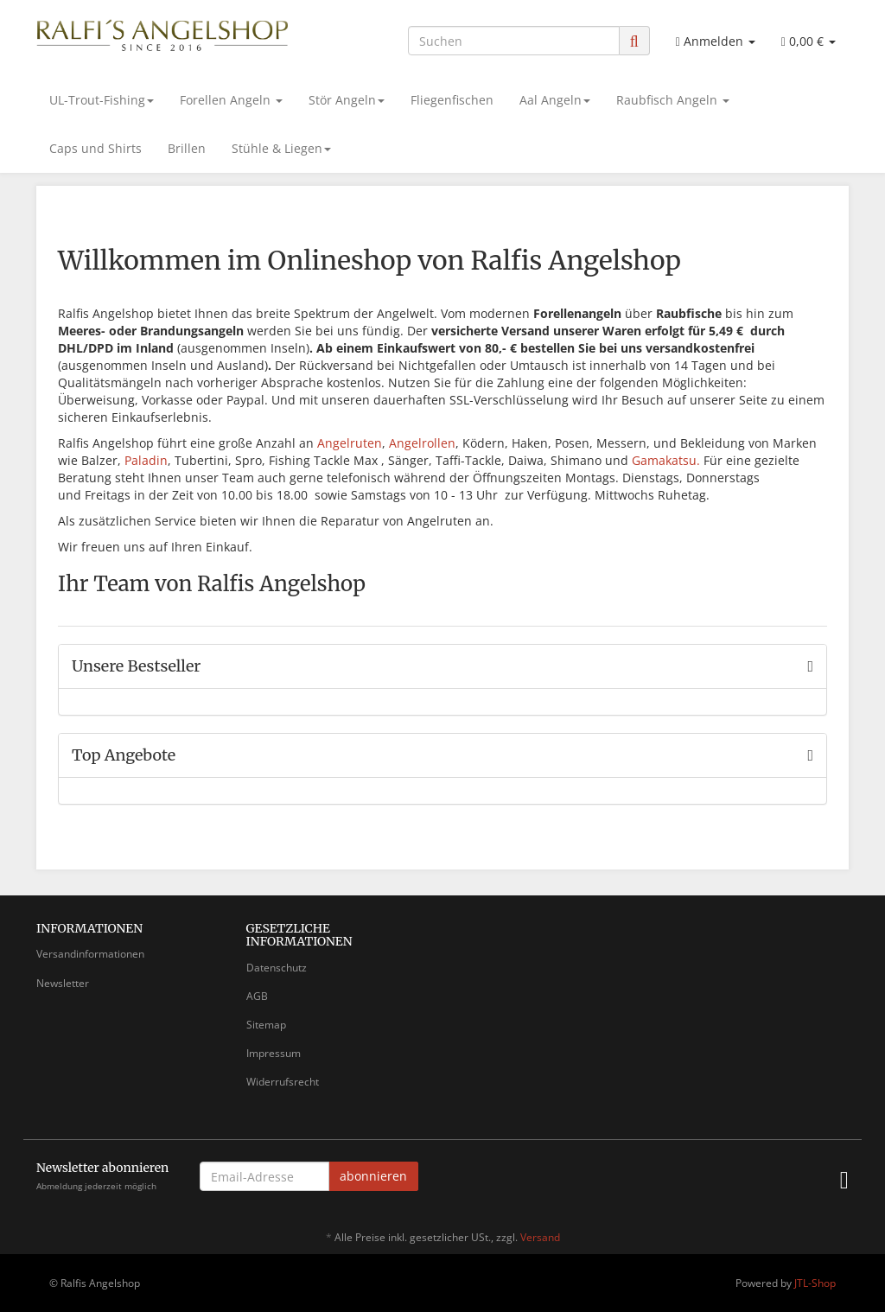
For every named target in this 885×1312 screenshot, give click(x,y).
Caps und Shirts (95, 148)
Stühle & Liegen (281, 148)
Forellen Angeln (231, 100)
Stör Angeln (347, 100)
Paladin (146, 460)
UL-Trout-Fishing (101, 100)
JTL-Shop (815, 1283)
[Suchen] (514, 40)
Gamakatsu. (666, 460)
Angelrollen (422, 443)
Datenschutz (276, 967)
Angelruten (349, 443)
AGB (257, 996)
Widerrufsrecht (282, 1081)
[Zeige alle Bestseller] (810, 666)
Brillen (187, 148)
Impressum (273, 1053)
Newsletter (62, 983)
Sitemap (266, 1024)
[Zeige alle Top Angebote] (810, 755)
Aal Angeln (554, 100)
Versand (540, 1237)
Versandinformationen (90, 953)
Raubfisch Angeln (672, 100)
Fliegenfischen (452, 100)
